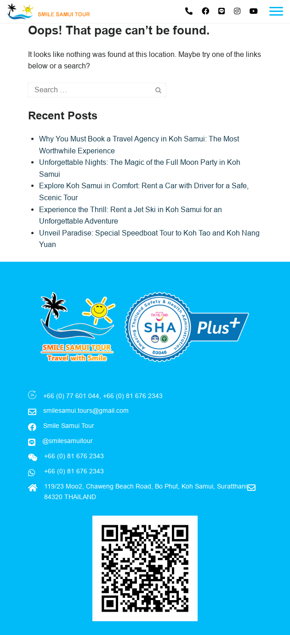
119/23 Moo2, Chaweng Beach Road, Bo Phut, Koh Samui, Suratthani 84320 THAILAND (145, 491)
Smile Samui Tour (68, 425)
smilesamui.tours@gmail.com (86, 410)
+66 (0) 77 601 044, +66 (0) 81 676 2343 (103, 395)
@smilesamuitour (67, 440)
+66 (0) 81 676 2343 (73, 471)
